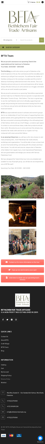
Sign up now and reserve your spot (23, 184)
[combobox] (9, 40)
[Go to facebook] (40, 438)
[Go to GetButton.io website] (40, 442)
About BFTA (5, 340)
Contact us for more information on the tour (22, 176)
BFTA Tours (5, 347)
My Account (5, 372)
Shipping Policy (6, 375)
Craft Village (5, 344)
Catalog (3, 365)
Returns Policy (5, 379)
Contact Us (4, 336)
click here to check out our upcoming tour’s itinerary (22, 193)
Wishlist (3, 382)
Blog (2, 351)
